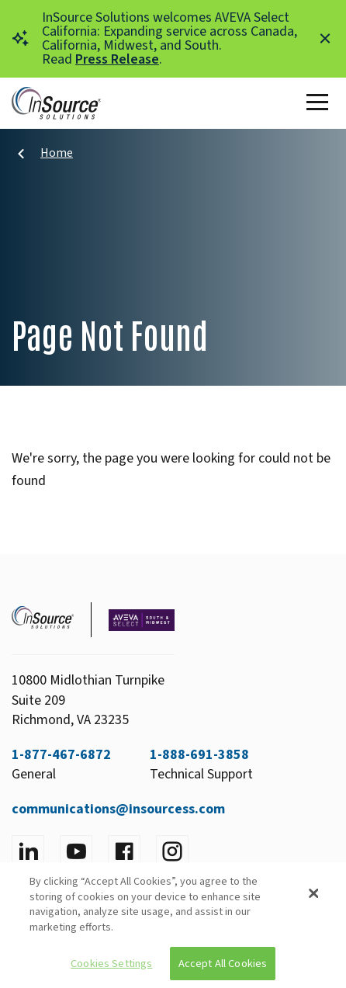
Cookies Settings (111, 963)
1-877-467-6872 (61, 754)
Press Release (117, 59)
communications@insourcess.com (118, 809)
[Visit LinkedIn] (28, 851)
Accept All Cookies (223, 963)
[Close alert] (325, 38)
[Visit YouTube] (76, 851)
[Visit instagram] (172, 851)
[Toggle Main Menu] (320, 103)
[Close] (313, 893)
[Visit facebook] (124, 851)
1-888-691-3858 (199, 754)
